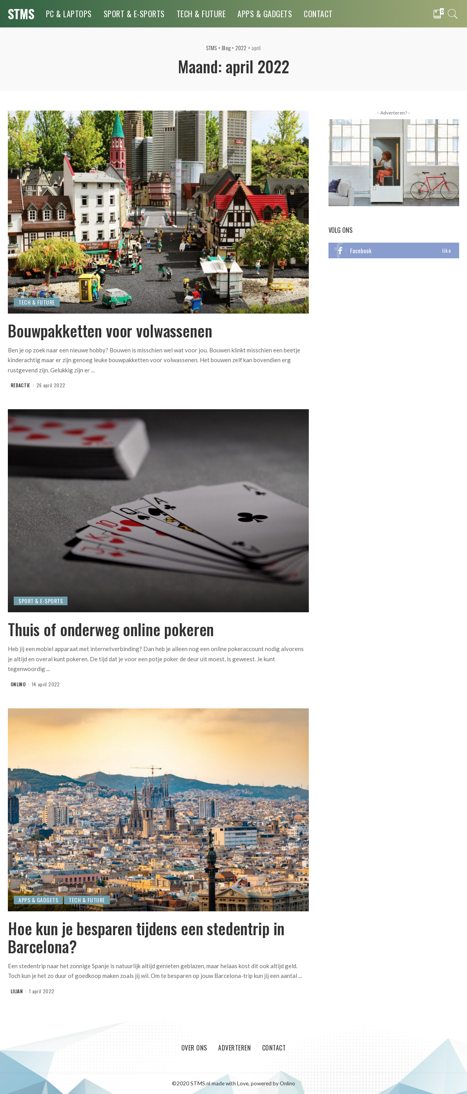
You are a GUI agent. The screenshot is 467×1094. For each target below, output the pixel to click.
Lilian (17, 991)
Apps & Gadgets (38, 900)
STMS (21, 13)
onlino (18, 684)
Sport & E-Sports (40, 601)
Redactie (20, 385)
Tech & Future (36, 302)
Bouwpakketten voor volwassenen (110, 330)
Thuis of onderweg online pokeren (111, 629)
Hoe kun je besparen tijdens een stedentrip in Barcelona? (146, 937)
